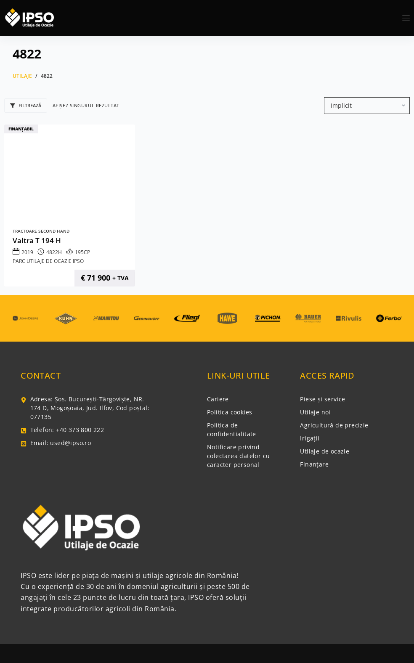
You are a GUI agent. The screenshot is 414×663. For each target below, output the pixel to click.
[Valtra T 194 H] (69, 174)
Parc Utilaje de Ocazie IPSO (48, 261)
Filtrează (25, 105)
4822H (54, 252)
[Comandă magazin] (367, 105)
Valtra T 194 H (37, 240)
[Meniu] (406, 18)
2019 (27, 252)
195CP (82, 252)
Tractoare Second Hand (41, 231)
